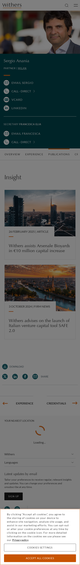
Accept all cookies (40, 558)
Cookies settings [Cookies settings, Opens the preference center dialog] (40, 547)
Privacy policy (20, 540)
